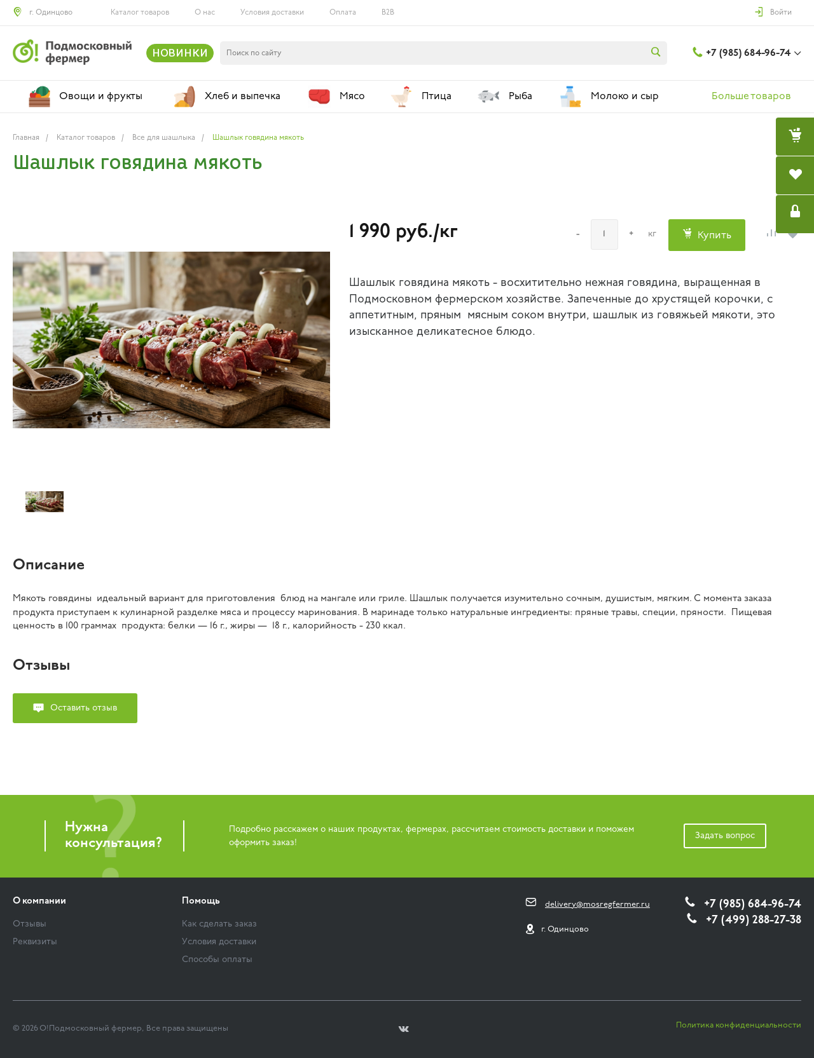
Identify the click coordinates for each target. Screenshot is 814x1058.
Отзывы (29, 924)
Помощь (201, 901)
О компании (39, 901)
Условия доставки (272, 13)
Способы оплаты (217, 960)
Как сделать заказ (219, 924)
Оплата (342, 13)
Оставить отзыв (83, 708)
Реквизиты (35, 942)
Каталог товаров (140, 13)
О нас (205, 13)
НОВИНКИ (180, 52)
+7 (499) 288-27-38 (753, 920)
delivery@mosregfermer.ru (597, 904)
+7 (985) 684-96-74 (748, 53)
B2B (388, 13)
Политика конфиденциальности (738, 1025)
